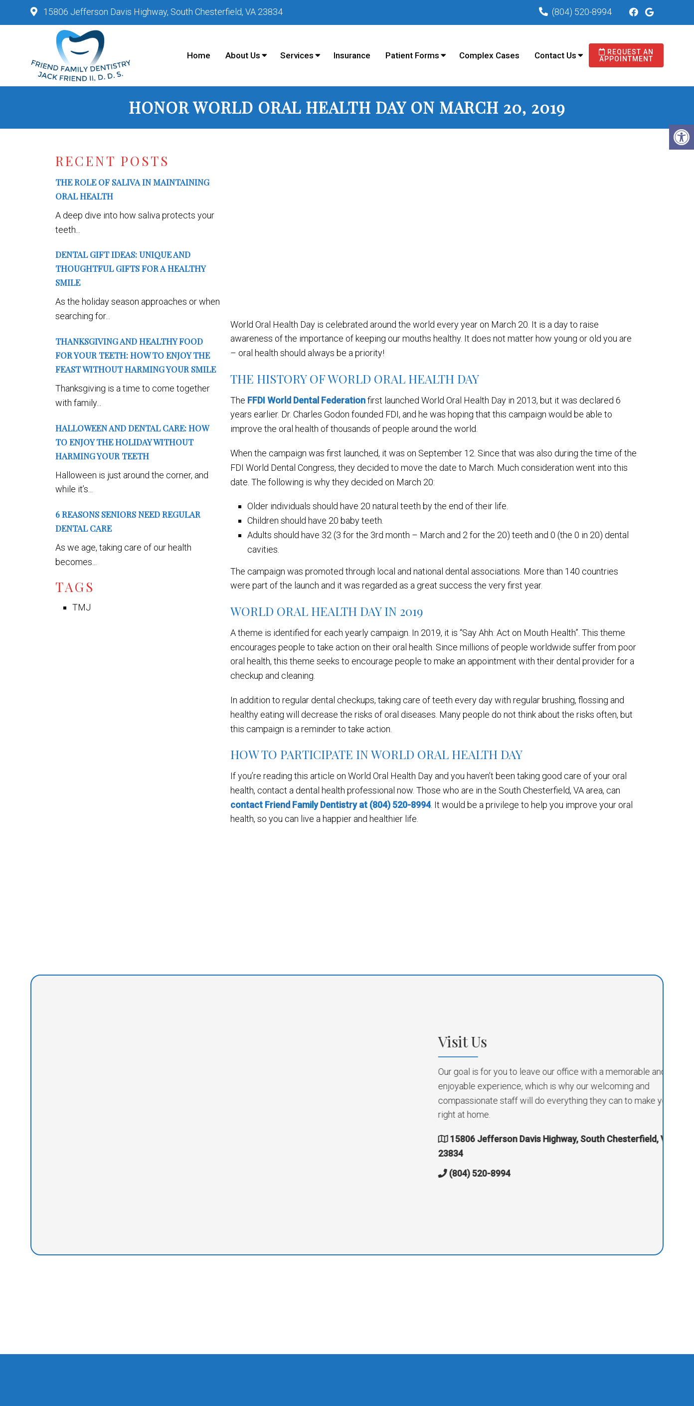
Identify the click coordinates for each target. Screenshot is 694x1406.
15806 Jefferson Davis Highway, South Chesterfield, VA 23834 (162, 11)
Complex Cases (489, 55)
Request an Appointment (626, 55)
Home (198, 55)
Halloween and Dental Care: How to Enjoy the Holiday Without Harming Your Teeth (131, 441)
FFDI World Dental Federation (306, 400)
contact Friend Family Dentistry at (299, 805)
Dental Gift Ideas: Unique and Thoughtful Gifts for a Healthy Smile (130, 268)
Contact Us (555, 55)
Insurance (352, 55)
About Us (242, 55)
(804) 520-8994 (582, 11)
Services (297, 55)
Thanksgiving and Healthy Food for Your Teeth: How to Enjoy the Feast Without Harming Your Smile (135, 355)
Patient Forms (412, 55)
